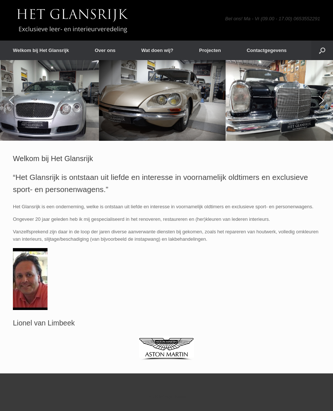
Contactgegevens (267, 50)
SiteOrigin (164, 396)
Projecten (210, 50)
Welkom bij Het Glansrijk (41, 50)
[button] (322, 50)
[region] (166, 100)
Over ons (105, 50)
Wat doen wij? (157, 50)
